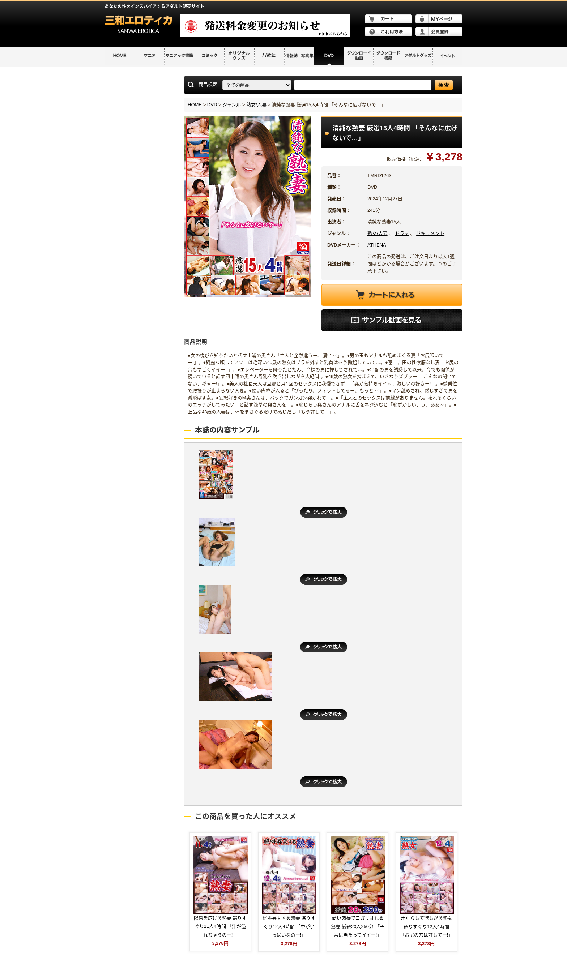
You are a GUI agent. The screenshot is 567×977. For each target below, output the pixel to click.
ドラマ (402, 233)
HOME (195, 104)
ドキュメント (430, 233)
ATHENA (376, 245)
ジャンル (231, 104)
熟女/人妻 (256, 104)
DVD (212, 104)
